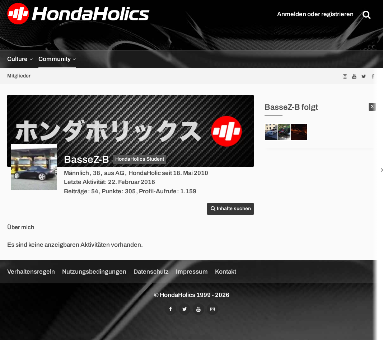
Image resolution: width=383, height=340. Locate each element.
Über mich (20, 227)
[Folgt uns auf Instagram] (345, 76)
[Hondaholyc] (299, 132)
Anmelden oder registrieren (315, 14)
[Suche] (366, 14)
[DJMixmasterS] (273, 132)
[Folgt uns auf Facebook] (373, 76)
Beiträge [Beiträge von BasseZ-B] (76, 191)
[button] (230, 209)
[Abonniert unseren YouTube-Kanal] (354, 76)
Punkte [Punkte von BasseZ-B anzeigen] (111, 191)
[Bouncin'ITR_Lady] (286, 132)
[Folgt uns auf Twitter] (363, 76)
